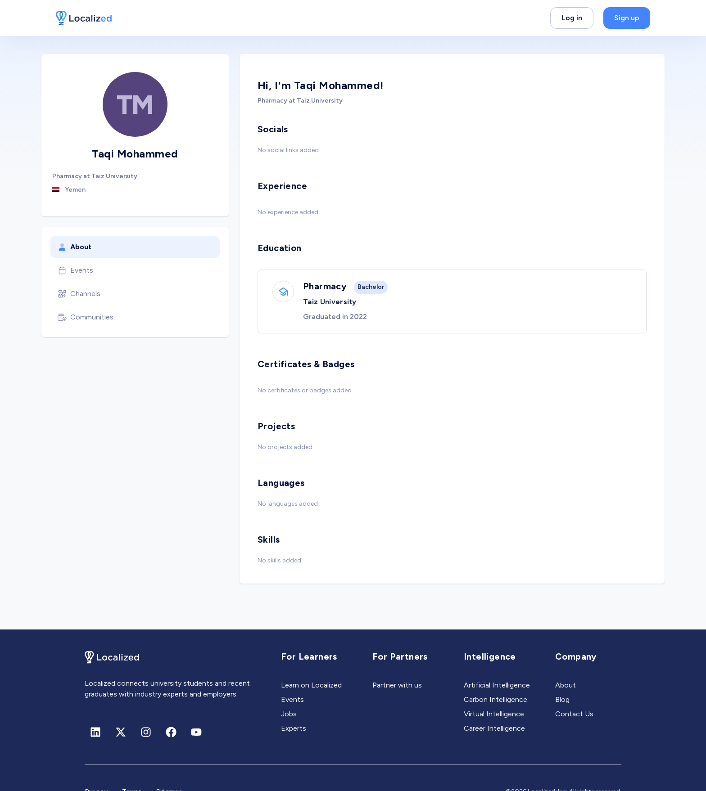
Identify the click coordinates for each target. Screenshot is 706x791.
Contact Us (574, 714)
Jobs (289, 714)
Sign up (626, 17)
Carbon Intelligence (495, 699)
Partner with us (397, 685)
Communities (85, 317)
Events (75, 270)
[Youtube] (196, 732)
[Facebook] (171, 732)
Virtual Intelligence (494, 714)
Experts (293, 728)
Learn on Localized (311, 685)
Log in (571, 17)
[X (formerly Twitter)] (120, 732)
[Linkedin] (95, 732)
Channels (79, 293)
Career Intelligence (494, 728)
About (74, 247)
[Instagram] (146, 732)
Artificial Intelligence (497, 685)
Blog (562, 699)
